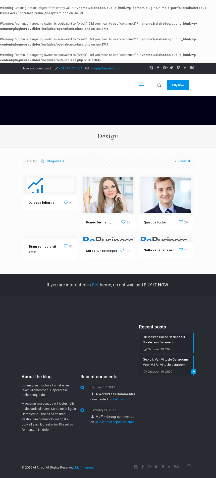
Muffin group (84, 467)
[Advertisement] (49, 342)
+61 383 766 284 (70, 68)
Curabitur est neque (101, 251)
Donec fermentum (100, 222)
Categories (53, 161)
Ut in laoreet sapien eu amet (115, 422)
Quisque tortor (155, 222)
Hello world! (121, 399)
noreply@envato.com (105, 68)
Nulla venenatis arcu (160, 250)
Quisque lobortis (41, 203)
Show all (182, 161)
